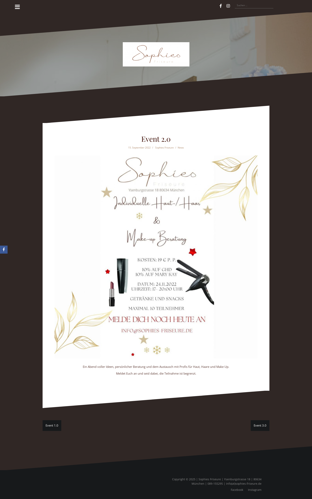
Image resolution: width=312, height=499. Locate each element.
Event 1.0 (52, 425)
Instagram (254, 490)
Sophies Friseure (164, 147)
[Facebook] (4, 250)
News (181, 147)
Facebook (237, 490)
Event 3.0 (260, 425)
